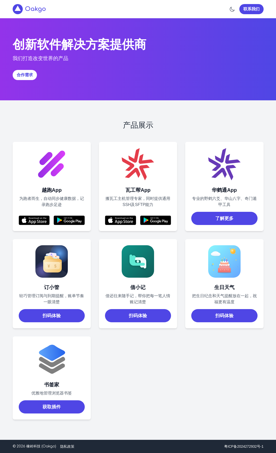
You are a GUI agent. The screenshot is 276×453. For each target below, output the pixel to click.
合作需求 (25, 75)
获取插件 (52, 406)
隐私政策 (67, 446)
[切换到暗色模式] (232, 9)
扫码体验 (52, 315)
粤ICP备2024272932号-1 (244, 446)
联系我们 (251, 9)
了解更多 (224, 218)
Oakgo (29, 9)
